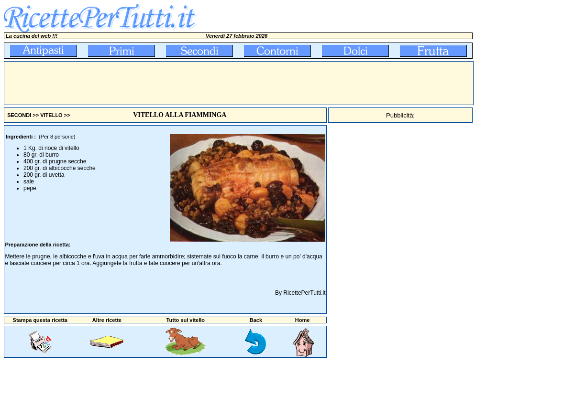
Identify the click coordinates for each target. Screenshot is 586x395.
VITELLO (51, 115)
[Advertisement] (178, 83)
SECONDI (19, 115)
